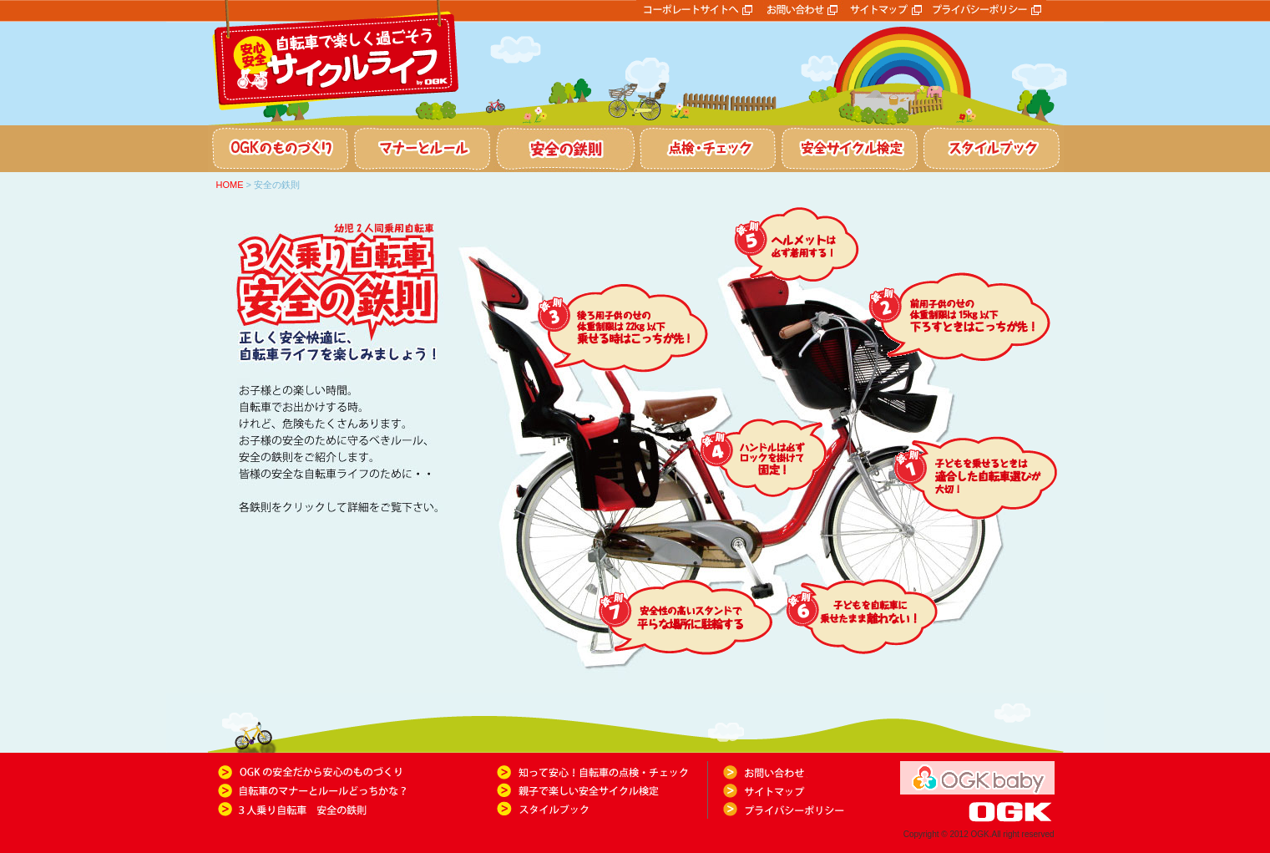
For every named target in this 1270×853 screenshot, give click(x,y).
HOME (230, 185)
